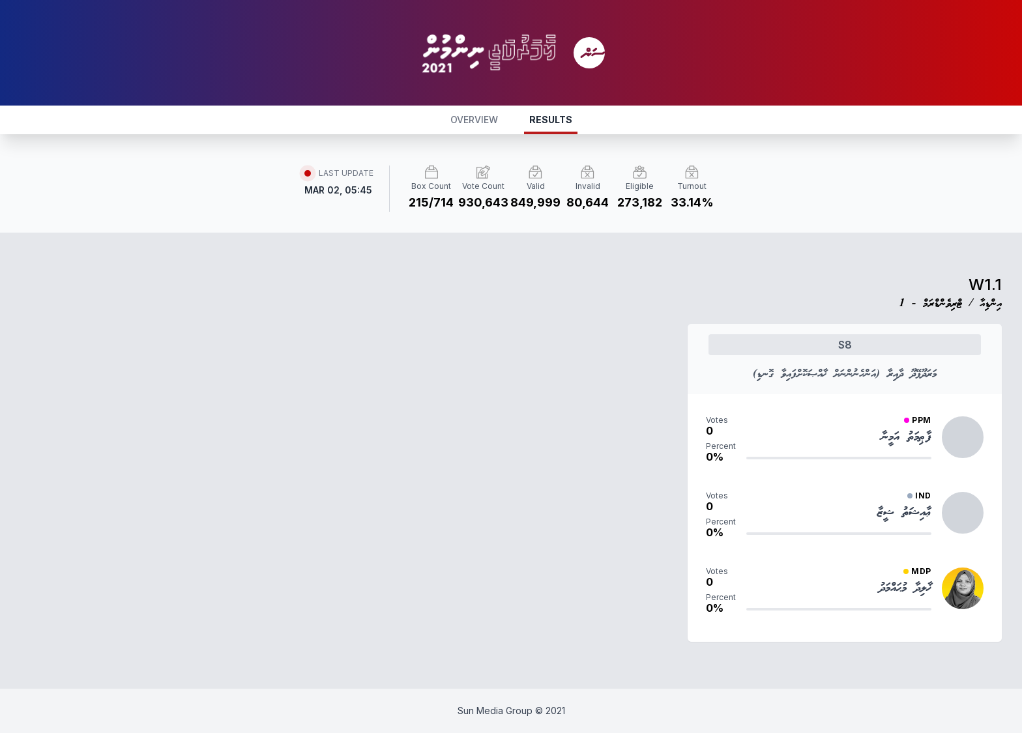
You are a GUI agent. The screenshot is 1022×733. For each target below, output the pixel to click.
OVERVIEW (474, 119)
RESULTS (550, 119)
